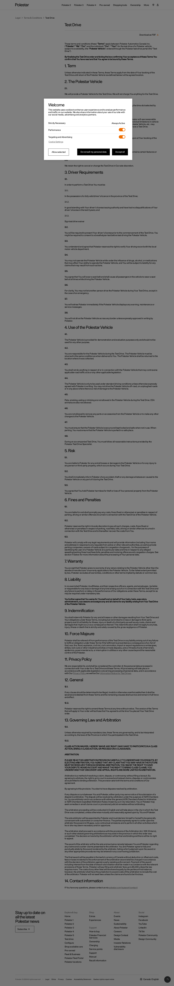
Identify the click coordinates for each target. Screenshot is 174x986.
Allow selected (59, 152)
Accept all (120, 152)
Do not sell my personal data (93, 152)
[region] (88, 129)
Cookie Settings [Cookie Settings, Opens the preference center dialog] (56, 142)
